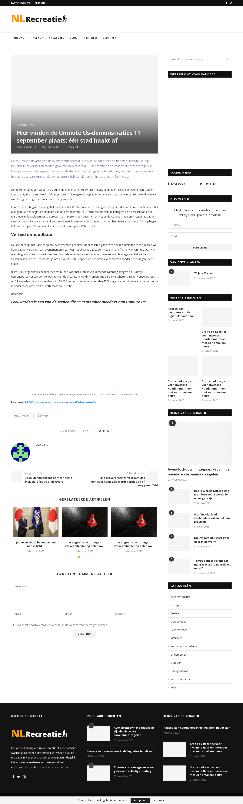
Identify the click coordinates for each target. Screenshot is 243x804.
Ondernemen (179, 654)
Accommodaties (181, 597)
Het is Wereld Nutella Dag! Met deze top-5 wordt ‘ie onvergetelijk (212, 494)
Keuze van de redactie (184, 646)
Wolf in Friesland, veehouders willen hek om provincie (212, 518)
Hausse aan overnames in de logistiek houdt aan (181, 312)
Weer (174, 687)
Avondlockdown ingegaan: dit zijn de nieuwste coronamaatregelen (199, 471)
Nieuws (19, 37)
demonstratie (21, 416)
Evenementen (179, 630)
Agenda (38, 37)
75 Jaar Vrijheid (204, 273)
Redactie (40, 3)
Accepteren (140, 800)
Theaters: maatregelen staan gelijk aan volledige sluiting (134, 769)
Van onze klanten (181, 679)
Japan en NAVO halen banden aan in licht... (36, 544)
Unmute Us (42, 416)
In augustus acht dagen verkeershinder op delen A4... (85, 544)
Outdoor (176, 662)
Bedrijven (110, 37)
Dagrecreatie (178, 621)
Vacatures (56, 37)
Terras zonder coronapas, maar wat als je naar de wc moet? (212, 564)
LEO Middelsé (108, 394)
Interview (90, 37)
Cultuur (175, 613)
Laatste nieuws (20, 3)
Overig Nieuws (25, 125)
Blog (73, 37)
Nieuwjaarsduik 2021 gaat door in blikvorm (211, 539)
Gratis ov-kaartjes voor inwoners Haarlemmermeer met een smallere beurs (214, 339)
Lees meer (159, 800)
